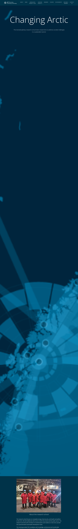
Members (46, 4)
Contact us (72, 4)
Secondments (58, 4)
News (26, 4)
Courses (52, 4)
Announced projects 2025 (32, 4)
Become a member (66, 4)
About (21, 4)
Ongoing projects (40, 4)
